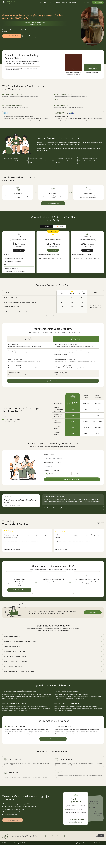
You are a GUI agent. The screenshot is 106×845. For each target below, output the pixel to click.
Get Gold (53, 250)
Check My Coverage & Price (72, 479)
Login (86, 2)
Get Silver (19, 250)
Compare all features (52, 316)
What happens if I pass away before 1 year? (73, 508)
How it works (43, 2)
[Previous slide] (98, 523)
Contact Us (55, 836)
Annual (60, 226)
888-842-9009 (98, 2)
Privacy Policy (77, 843)
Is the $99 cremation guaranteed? (73, 496)
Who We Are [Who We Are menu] (72, 2)
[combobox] (72, 458)
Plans (50, 2)
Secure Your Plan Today (12, 36)
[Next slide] (102, 523)
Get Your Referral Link (19, 590)
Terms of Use (86, 843)
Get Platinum (87, 250)
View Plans (29, 36)
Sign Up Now (92, 612)
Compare (57, 2)
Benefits (64, 2)
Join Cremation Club (53, 380)
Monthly (46, 226)
